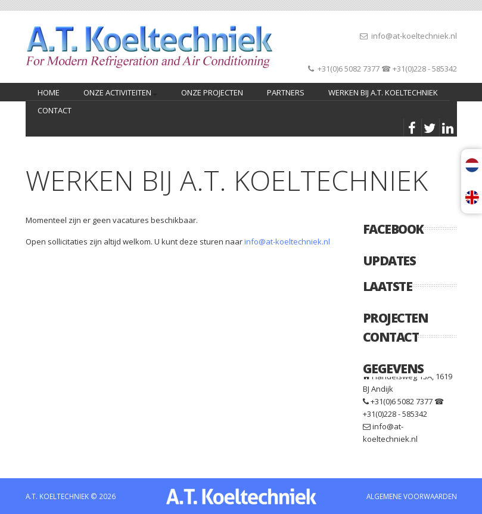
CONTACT (54, 110)
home (49, 92)
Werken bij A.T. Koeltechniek (383, 92)
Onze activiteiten (118, 94)
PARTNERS (285, 92)
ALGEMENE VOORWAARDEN (411, 496)
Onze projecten (212, 92)
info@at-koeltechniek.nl (414, 35)
